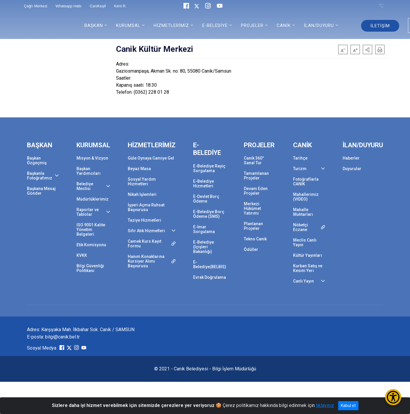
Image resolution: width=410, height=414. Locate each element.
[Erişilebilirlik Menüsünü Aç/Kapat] (393, 397)
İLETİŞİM (380, 25)
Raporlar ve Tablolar (87, 212)
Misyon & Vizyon (92, 158)
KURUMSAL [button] (128, 25)
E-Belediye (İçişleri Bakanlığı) (203, 247)
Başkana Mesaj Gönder (41, 191)
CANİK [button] (284, 25)
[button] (367, 49)
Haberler (351, 158)
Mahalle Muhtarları (303, 212)
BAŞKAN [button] (93, 25)
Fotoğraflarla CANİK (306, 181)
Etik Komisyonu (91, 244)
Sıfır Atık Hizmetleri (146, 230)
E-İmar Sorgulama (204, 229)
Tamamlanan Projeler (256, 175)
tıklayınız (325, 405)
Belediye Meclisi (84, 186)
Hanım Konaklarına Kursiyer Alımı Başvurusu (146, 261)
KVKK (81, 255)
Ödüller (251, 249)
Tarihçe (300, 158)
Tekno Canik (255, 239)
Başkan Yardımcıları (88, 171)
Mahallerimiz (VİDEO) (306, 196)
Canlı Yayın (303, 281)
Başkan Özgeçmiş (37, 160)
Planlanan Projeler (253, 226)
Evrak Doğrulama (209, 277)
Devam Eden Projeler (256, 191)
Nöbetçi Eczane (300, 227)
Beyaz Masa (139, 168)
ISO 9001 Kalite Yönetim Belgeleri (90, 230)
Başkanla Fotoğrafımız (39, 175)
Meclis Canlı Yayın (305, 242)
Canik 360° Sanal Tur (254, 160)
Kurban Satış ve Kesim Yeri (307, 268)
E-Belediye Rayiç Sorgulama (209, 168)
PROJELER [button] (252, 25)
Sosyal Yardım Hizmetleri (142, 181)
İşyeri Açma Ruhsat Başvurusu (146, 207)
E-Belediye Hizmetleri (203, 183)
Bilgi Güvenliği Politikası (90, 268)
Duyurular (352, 168)
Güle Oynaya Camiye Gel (151, 158)
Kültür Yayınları (307, 255)
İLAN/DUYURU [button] (319, 25)
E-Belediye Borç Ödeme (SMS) (208, 214)
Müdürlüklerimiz (92, 199)
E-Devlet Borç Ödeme (206, 198)
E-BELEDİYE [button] (215, 25)
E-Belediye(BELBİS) (209, 264)
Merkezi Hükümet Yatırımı (252, 208)
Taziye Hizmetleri (144, 220)
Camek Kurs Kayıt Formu (144, 243)
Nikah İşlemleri (142, 194)
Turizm (300, 168)
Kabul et (348, 405)
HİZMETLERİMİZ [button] (171, 25)
